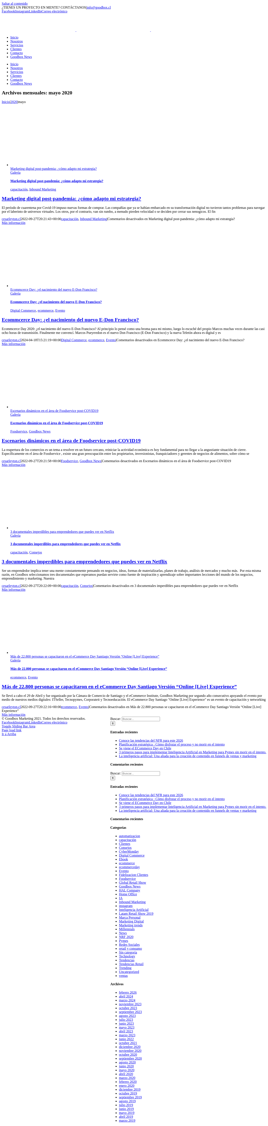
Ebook (123, 859)
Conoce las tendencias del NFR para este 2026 (151, 740)
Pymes (123, 941)
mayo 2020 (127, 1070)
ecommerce (46, 310)
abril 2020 (126, 1074)
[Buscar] (112, 723)
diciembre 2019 (130, 1089)
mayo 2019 (127, 1113)
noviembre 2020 (130, 1050)
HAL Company (129, 890)
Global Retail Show (132, 882)
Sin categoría (128, 952)
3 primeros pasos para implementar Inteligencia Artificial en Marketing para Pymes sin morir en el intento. (192, 752)
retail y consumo (130, 948)
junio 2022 (126, 1039)
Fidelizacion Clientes (133, 875)
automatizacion (129, 836)
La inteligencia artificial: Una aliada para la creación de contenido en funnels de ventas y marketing (188, 756)
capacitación (19, 189)
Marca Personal (130, 917)
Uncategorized (129, 972)
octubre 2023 (128, 1008)
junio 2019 (126, 1109)
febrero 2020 (128, 1082)
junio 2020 (126, 1066)
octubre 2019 (128, 1093)
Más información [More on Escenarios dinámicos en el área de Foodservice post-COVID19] (13, 465)
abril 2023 (126, 1031)
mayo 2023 (127, 1027)
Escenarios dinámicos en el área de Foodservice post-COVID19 (54, 411)
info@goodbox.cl (99, 7)
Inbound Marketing (42, 189)
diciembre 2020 (130, 1047)
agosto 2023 (127, 1016)
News (123, 933)
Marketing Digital (131, 921)
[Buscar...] (141, 719)
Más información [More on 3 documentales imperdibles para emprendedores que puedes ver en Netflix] (13, 589)
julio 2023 (126, 1019)
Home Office (128, 894)
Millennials (127, 929)
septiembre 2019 (130, 1097)
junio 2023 (126, 1023)
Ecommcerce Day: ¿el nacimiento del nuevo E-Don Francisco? (53, 289)
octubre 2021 (128, 1043)
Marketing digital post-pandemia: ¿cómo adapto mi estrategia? (53, 168)
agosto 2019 (127, 1101)
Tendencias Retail (131, 964)
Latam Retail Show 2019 (136, 913)
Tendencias (127, 960)
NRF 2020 (126, 937)
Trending (125, 968)
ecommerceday (129, 867)
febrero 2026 (128, 992)
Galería (15, 172)
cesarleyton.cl (11, 219)
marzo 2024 (127, 1000)
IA (121, 898)
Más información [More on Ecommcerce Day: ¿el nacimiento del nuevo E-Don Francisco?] (13, 344)
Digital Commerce (23, 310)
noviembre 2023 (130, 1004)
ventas (123, 975)
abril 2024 (126, 996)
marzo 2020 (127, 1078)
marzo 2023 (127, 1035)
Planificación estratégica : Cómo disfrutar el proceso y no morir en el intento (172, 744)
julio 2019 (126, 1105)
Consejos (35, 552)
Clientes (124, 844)
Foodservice (18, 431)
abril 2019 (126, 1116)
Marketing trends (131, 925)
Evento (60, 310)
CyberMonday (129, 851)
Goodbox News (39, 431)
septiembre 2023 (130, 1012)
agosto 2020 (127, 1062)
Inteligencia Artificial (134, 910)
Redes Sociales (129, 944)
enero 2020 (127, 1085)
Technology (127, 956)
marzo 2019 (127, 1120)
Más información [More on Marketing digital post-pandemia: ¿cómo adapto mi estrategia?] (13, 223)
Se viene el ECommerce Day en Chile (145, 748)
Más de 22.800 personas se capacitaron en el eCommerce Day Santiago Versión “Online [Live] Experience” (84, 656)
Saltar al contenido (15, 3)
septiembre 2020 (130, 1058)
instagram (126, 906)
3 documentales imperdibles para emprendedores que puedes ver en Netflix (62, 531)
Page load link (12, 730)
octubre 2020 (128, 1054)
